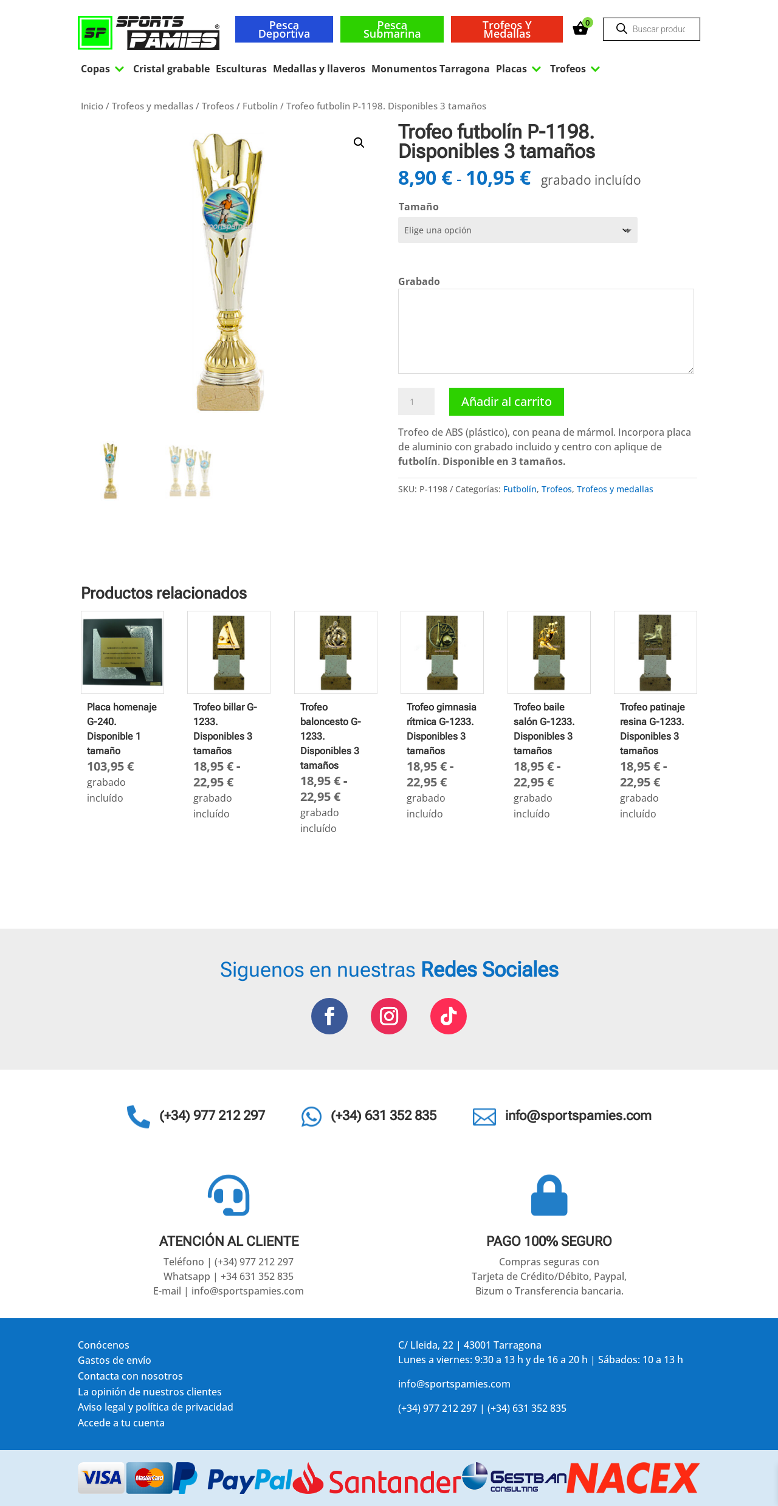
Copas (104, 68)
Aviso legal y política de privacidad (155, 1409)
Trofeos (576, 68)
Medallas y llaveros (319, 68)
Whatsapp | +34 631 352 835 (229, 1276)
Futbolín (260, 106)
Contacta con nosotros (130, 1378)
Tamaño (419, 206)
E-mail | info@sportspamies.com (228, 1291)
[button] (359, 143)
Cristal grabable (171, 68)
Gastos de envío (114, 1362)
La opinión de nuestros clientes (150, 1393)
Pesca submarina (392, 29)
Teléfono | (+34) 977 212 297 (229, 1261)
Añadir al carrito (506, 401)
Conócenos (103, 1347)
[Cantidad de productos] (416, 402)
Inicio (92, 106)
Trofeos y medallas (507, 29)
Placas (520, 68)
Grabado (419, 281)
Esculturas (241, 68)
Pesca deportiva (284, 29)
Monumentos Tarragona (430, 68)
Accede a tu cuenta (121, 1424)
